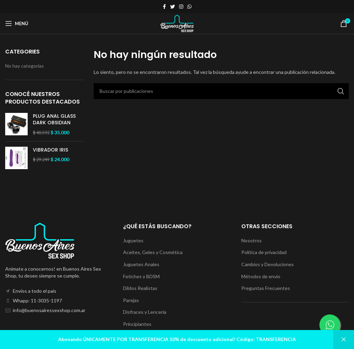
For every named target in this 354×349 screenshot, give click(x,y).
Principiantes (137, 324)
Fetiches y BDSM (141, 276)
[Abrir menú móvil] (17, 23)
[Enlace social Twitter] (172, 6)
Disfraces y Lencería (144, 312)
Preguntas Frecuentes (265, 288)
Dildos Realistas (140, 288)
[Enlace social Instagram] (181, 6)
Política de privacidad (264, 252)
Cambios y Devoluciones (267, 264)
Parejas (131, 300)
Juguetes (133, 240)
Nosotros (251, 240)
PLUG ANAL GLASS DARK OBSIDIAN (54, 119)
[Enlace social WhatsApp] (189, 6)
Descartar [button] (343, 339)
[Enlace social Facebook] (164, 6)
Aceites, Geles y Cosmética (153, 252)
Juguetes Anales (141, 264)
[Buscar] (221, 91)
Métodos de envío (260, 276)
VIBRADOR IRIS (50, 150)
